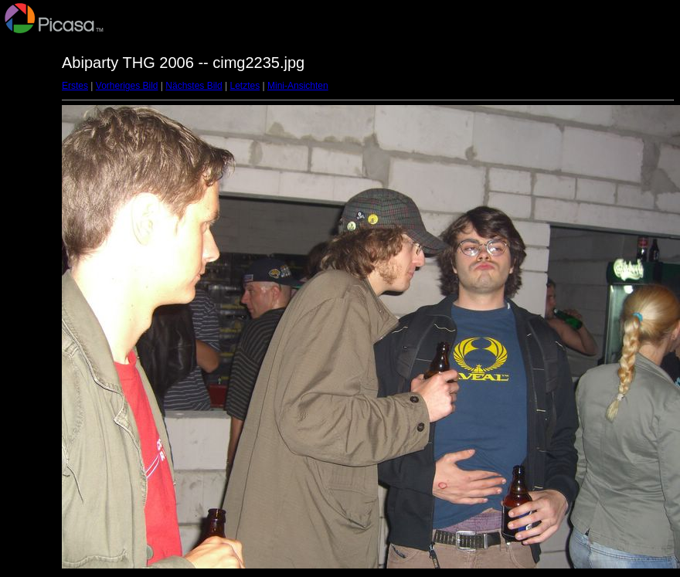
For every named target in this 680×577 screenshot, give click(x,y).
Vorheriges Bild (127, 85)
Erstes (75, 85)
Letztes (245, 85)
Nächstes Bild (193, 85)
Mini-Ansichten (297, 85)
